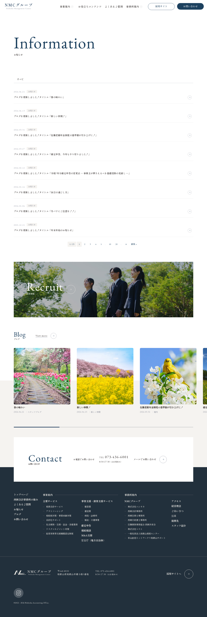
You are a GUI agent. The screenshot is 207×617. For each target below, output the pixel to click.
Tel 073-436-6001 (104, 570)
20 (116, 244)
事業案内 (48, 494)
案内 (156, 411)
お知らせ (31, 91)
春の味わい (19, 406)
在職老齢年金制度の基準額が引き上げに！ (161, 406)
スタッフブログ (34, 411)
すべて (20, 79)
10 (110, 244)
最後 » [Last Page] (134, 244)
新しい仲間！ (83, 406)
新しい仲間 (96, 411)
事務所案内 (131, 494)
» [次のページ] (126, 244)
